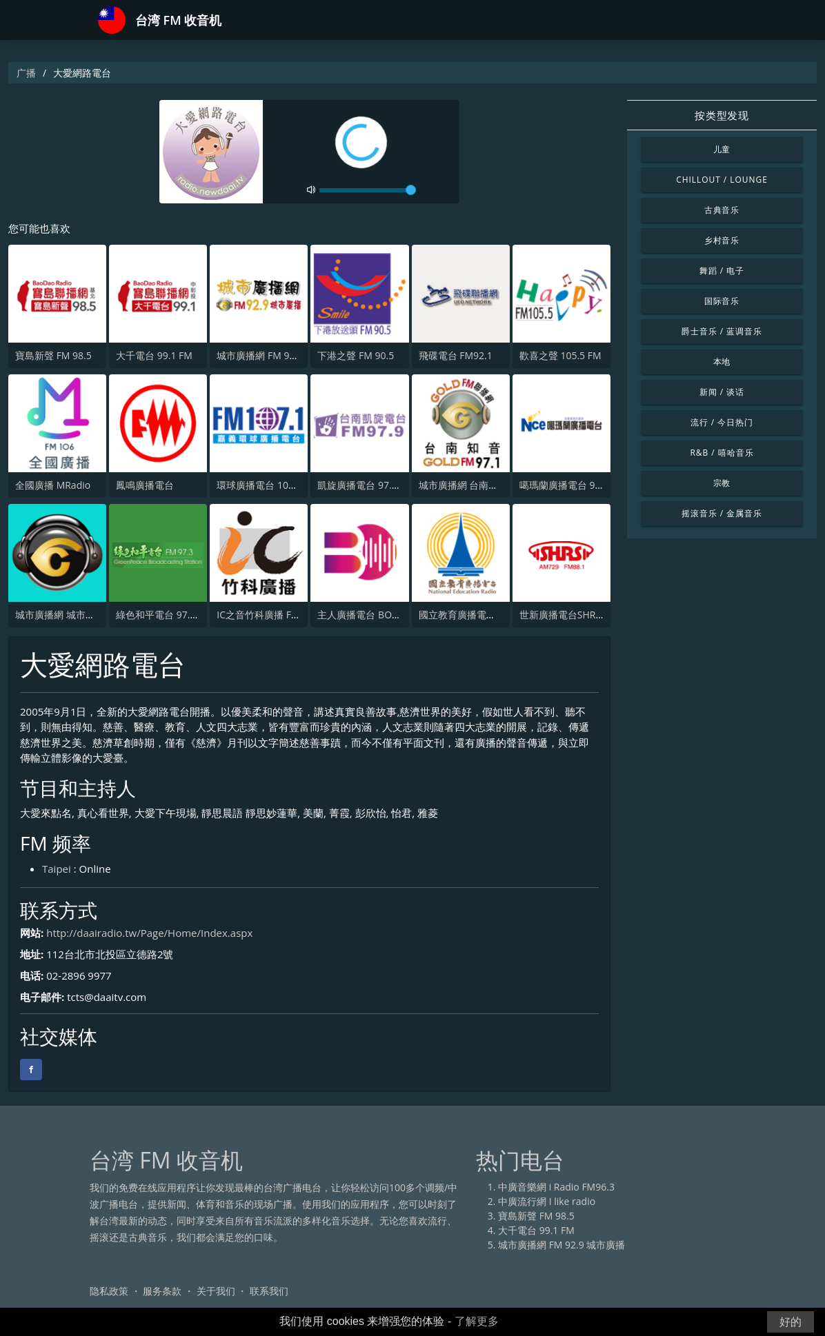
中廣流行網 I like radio (546, 1201)
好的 (790, 1322)
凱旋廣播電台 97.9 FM (365, 485)
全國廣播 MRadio (52, 485)
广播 (26, 72)
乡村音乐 (722, 240)
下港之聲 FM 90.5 (355, 355)
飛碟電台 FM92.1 (456, 355)
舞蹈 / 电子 (721, 270)
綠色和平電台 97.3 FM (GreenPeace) (195, 614)
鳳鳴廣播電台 (145, 485)
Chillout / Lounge (722, 179)
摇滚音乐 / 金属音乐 (722, 513)
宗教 (722, 483)
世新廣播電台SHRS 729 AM (578, 614)
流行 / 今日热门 (721, 422)
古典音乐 (722, 210)
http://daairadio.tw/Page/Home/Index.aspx (149, 933)
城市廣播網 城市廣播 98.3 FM (78, 614)
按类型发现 (721, 115)
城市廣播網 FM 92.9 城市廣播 (280, 355)
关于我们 (216, 1290)
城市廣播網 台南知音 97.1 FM (482, 485)
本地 (722, 361)
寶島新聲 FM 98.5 (53, 355)
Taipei (56, 869)
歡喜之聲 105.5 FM (560, 355)
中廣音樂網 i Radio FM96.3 (556, 1186)
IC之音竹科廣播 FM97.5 (268, 614)
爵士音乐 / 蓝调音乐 (722, 331)
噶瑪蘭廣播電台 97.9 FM (572, 485)
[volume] (367, 190)
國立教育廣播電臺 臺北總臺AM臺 (490, 614)
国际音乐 (722, 301)
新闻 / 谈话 (721, 392)
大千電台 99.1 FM (154, 355)
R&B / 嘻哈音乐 (721, 452)
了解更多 (477, 1321)
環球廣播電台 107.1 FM (267, 485)
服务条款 (162, 1290)
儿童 (722, 149)
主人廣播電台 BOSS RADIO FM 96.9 (394, 614)
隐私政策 (109, 1290)
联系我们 (269, 1290)
